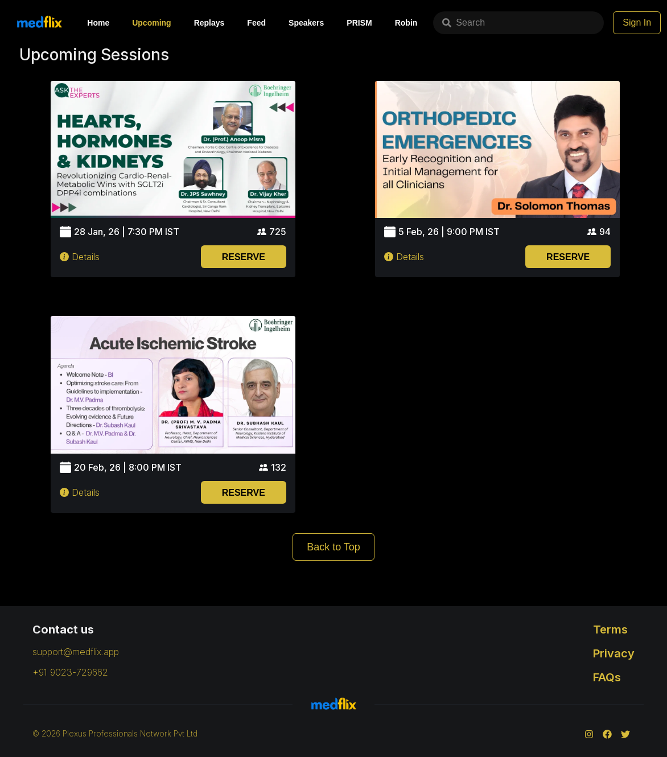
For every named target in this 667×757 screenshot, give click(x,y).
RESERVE (243, 257)
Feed (256, 22)
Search (463, 22)
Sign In (637, 22)
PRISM (359, 22)
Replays (209, 22)
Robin (406, 22)
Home (98, 22)
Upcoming (151, 22)
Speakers (306, 22)
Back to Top (333, 547)
